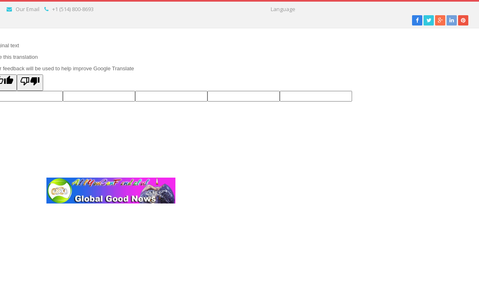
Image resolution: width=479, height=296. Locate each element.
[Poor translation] (30, 82)
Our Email (27, 9)
